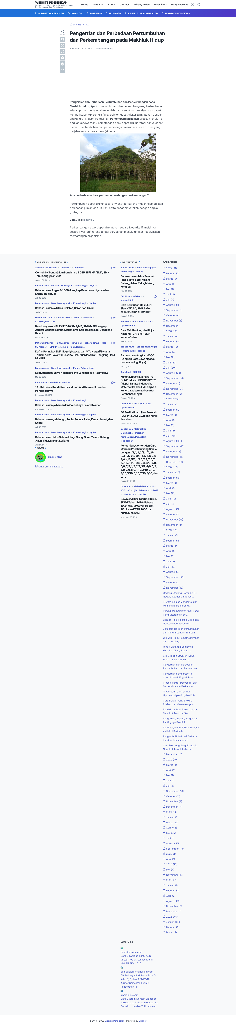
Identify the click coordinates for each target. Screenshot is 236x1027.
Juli (168, 299)
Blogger (142, 1020)
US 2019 (154, 490)
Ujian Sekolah (128, 407)
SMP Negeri (41, 347)
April (169, 283)
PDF (123, 490)
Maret (170, 278)
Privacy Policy (142, 4)
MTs (104, 342)
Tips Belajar (127, 440)
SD (128, 490)
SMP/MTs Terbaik (59, 347)
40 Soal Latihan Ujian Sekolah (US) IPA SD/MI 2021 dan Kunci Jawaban (139, 416)
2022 (169, 853)
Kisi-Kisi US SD (141, 486)
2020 (170, 759)
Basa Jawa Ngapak (60, 303)
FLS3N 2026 (64, 317)
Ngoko (93, 285)
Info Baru (137, 296)
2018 (170, 467)
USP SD (137, 372)
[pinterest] (62, 64)
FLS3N (51, 317)
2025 (170, 879)
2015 (170, 268)
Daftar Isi (98, 4)
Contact (124, 4)
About (111, 4)
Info (134, 321)
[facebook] (62, 39)
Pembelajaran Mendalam (133, 437)
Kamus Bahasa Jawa (83, 368)
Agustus (171, 304)
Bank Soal (126, 372)
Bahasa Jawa (42, 285)
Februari (171, 273)
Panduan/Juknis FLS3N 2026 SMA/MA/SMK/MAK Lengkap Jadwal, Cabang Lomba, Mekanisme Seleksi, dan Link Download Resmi (73, 330)
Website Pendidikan (51, 2)
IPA (135, 403)
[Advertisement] (118, 75)
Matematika (127, 432)
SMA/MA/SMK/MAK (45, 321)
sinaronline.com (129, 994)
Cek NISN (125, 296)
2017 (171, 399)
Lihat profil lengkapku (49, 466)
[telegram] (62, 58)
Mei (168, 289)
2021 (170, 811)
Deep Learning (179, 4)
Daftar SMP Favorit (44, 342)
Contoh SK (65, 267)
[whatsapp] (62, 51)
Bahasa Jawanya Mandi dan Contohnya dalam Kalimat (68, 405)
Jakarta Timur (92, 342)
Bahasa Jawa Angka (61, 285)
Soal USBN (145, 403)
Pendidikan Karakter (60, 382)
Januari (171, 336)
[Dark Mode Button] (192, 4)
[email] (62, 70)
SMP (148, 321)
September (172, 310)
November (172, 320)
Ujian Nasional (77, 347)
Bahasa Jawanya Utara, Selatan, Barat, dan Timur (64, 308)
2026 (170, 916)
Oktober (171, 315)
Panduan (87, 317)
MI (153, 486)
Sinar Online (55, 456)
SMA (141, 321)
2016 (170, 331)
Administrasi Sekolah (46, 267)
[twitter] (62, 45)
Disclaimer (160, 4)
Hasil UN (125, 321)
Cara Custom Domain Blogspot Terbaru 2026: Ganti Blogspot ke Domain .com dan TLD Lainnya (139, 1002)
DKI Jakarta (63, 342)
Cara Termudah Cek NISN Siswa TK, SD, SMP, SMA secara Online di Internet (136, 308)
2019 (170, 530)
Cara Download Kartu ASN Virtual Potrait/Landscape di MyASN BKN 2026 (137, 959)
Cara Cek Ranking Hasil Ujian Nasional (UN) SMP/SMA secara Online (138, 334)
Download (79, 267)
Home (84, 4)
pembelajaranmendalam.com (137, 971)
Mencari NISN (127, 300)
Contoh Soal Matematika (133, 429)
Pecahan (139, 432)
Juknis (76, 317)
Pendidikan (41, 382)
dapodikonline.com (131, 952)
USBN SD (141, 494)
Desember (172, 325)
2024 (170, 864)
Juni (169, 294)
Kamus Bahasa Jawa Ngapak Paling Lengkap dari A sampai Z (71, 372)
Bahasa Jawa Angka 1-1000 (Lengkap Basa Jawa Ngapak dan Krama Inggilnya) (138, 359)
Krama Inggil (81, 285)
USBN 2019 (128, 494)
